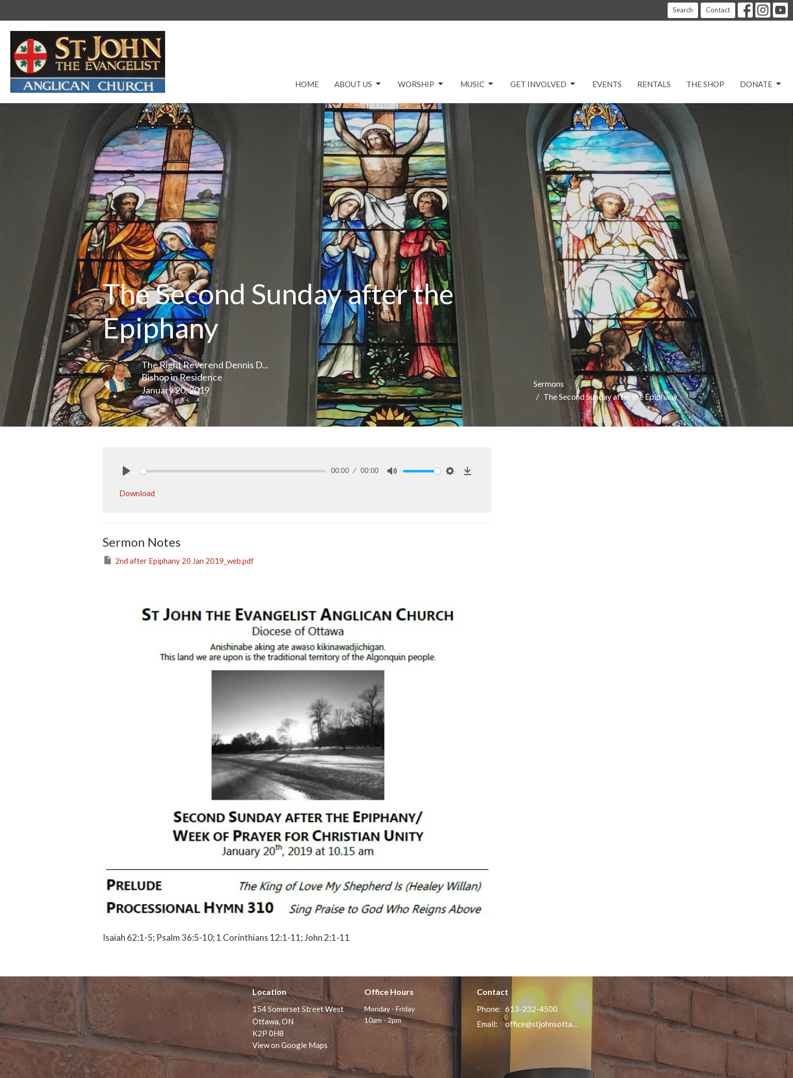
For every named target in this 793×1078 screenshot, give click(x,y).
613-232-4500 (531, 1009)
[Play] (126, 471)
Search (683, 10)
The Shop (705, 84)
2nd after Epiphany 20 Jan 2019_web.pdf (178, 560)
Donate (761, 84)
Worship (421, 84)
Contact (718, 10)
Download (137, 493)
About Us (358, 84)
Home (307, 84)
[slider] (233, 471)
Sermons (548, 383)
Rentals (654, 84)
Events (607, 84)
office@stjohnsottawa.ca (542, 1023)
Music (477, 84)
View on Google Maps (290, 1045)
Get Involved (543, 84)
